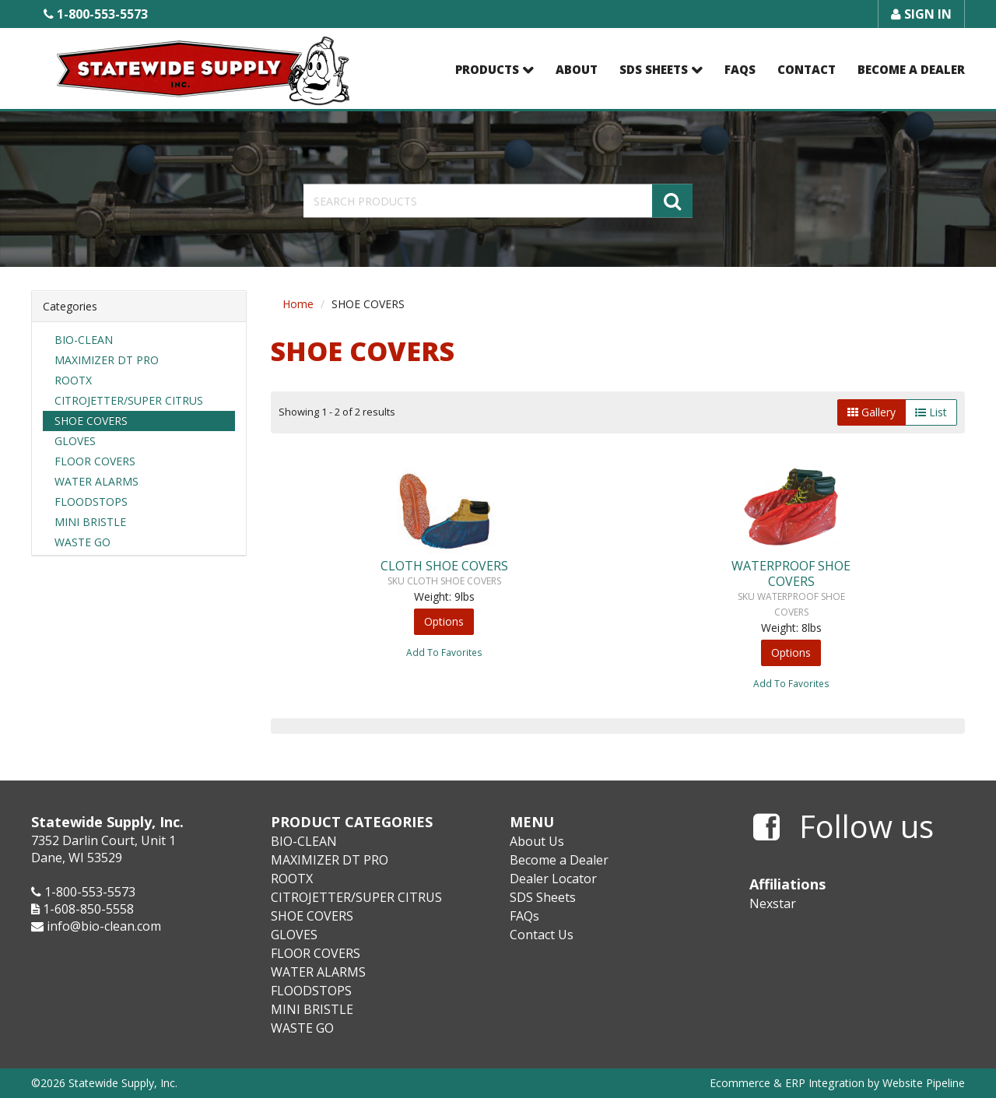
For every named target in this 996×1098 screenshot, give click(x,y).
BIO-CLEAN (83, 339)
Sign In (921, 14)
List (931, 412)
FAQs (740, 69)
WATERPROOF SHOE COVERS (790, 573)
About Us (537, 841)
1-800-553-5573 (96, 14)
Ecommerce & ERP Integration (787, 1082)
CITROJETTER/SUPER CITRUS (128, 400)
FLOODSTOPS (91, 501)
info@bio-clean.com (104, 926)
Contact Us (541, 934)
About (577, 69)
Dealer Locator (553, 878)
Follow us (843, 827)
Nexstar (772, 903)
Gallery (871, 412)
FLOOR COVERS (94, 461)
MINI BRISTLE (90, 521)
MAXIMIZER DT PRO (106, 360)
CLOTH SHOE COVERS (444, 565)
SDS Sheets (653, 69)
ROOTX (73, 380)
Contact (806, 69)
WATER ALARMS (96, 481)
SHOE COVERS (91, 420)
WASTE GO (82, 542)
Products (487, 69)
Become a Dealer (911, 69)
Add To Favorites (444, 652)
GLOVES (75, 440)
